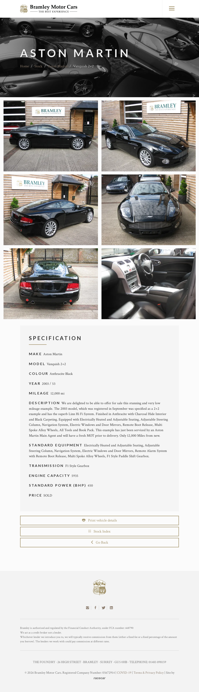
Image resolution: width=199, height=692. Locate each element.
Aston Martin (58, 66)
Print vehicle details (99, 520)
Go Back (99, 542)
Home (24, 66)
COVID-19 (124, 673)
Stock (38, 66)
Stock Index (99, 531)
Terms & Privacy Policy (148, 673)
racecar (99, 678)
